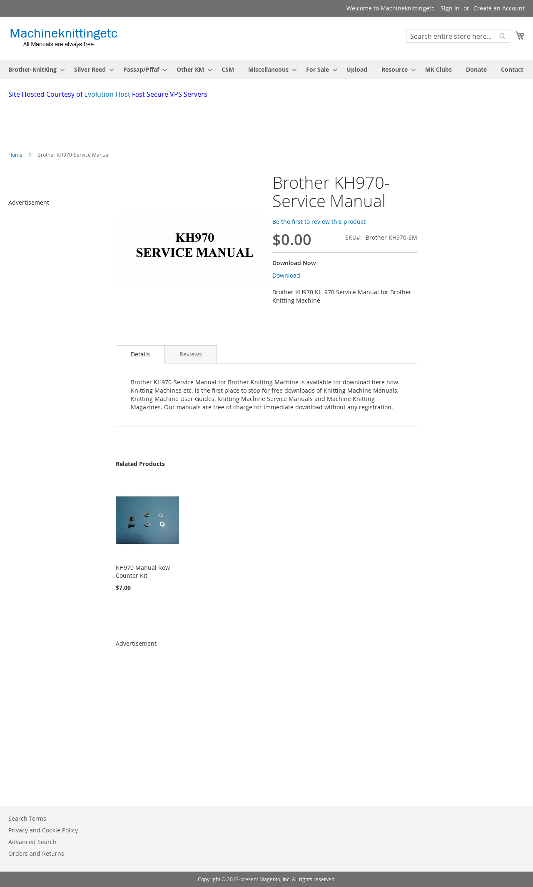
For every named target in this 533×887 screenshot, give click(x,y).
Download (286, 275)
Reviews (190, 354)
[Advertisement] (210, 122)
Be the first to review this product (319, 222)
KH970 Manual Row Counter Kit (143, 571)
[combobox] (458, 36)
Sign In (450, 8)
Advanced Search (32, 842)
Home (15, 154)
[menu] (266, 69)
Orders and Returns (36, 853)
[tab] (140, 354)
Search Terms (27, 818)
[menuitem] (34, 69)
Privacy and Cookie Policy (43, 830)
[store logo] (63, 37)
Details (140, 354)
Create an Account (499, 8)
